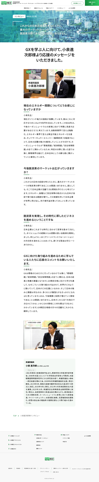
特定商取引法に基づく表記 (30, 468)
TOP (14, 415)
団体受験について (77, 3)
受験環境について (40, 441)
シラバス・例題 (66, 438)
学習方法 (65, 441)
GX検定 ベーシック (14, 436)
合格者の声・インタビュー (42, 438)
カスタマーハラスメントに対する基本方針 (81, 469)
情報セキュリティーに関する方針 (61, 468)
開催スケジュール (38, 8)
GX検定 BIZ (12, 449)
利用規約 (18, 468)
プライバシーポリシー (45, 468)
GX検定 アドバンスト (14, 440)
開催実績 (38, 445)
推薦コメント (39, 448)
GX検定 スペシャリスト (15, 444)
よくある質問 (72, 8)
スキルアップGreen (44, 471)
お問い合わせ (56, 472)
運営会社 (10, 468)
